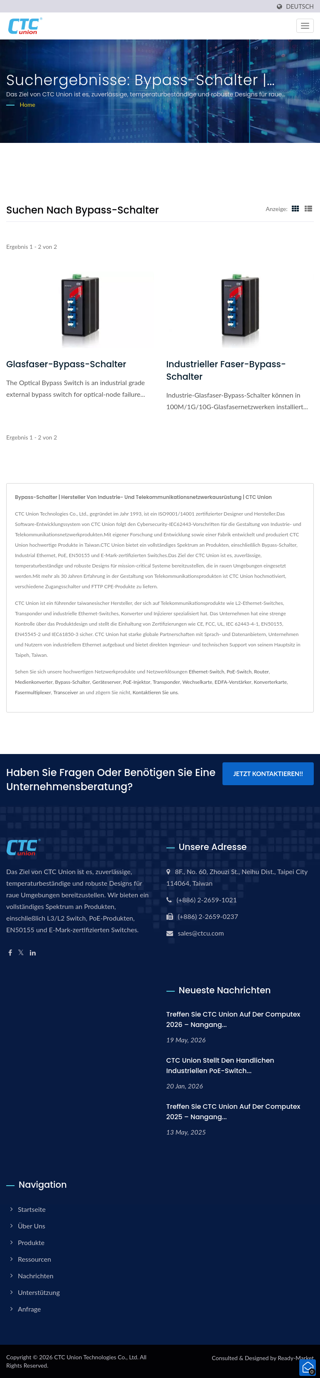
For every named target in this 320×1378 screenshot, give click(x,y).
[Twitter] (21, 953)
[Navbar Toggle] (305, 26)
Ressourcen (34, 1259)
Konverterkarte (270, 682)
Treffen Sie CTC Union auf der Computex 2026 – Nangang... (233, 1019)
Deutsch (300, 6)
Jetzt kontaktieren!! (268, 773)
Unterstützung (39, 1292)
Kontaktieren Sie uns (155, 692)
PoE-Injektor (137, 682)
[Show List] (308, 208)
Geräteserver (106, 682)
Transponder (166, 682)
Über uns (31, 1226)
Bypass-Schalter (72, 682)
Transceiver (66, 692)
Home (27, 104)
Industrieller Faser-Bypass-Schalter (226, 370)
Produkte (31, 1242)
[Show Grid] (295, 208)
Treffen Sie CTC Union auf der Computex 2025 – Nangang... (233, 1112)
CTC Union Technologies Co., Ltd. (96, 1357)
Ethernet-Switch (206, 671)
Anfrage (29, 1309)
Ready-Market (296, 1357)
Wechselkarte (197, 682)
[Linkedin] (33, 953)
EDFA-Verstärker (233, 682)
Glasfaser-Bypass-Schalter (66, 364)
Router (261, 671)
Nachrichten (36, 1276)
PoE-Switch (239, 671)
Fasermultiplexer (33, 692)
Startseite (32, 1209)
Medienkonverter (34, 682)
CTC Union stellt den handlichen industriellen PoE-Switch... (220, 1066)
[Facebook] (10, 953)
